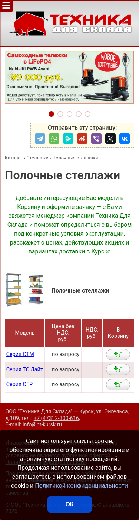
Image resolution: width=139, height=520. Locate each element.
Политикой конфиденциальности (81, 485)
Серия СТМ (20, 354)
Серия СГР (19, 384)
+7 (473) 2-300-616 (56, 418)
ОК (69, 504)
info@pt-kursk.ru (42, 425)
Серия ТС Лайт (24, 369)
